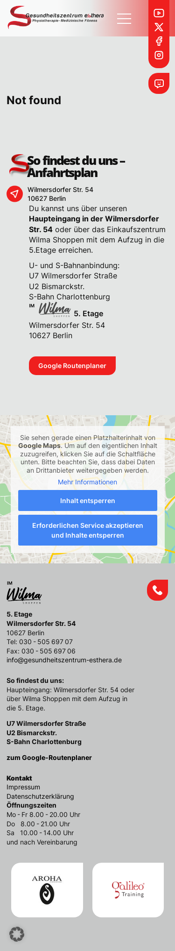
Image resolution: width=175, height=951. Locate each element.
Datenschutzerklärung (40, 796)
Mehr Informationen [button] (87, 482)
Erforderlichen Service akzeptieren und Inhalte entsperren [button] (87, 530)
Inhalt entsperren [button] (87, 500)
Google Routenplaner (72, 365)
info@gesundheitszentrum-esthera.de (64, 660)
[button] (17, 934)
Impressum (23, 787)
